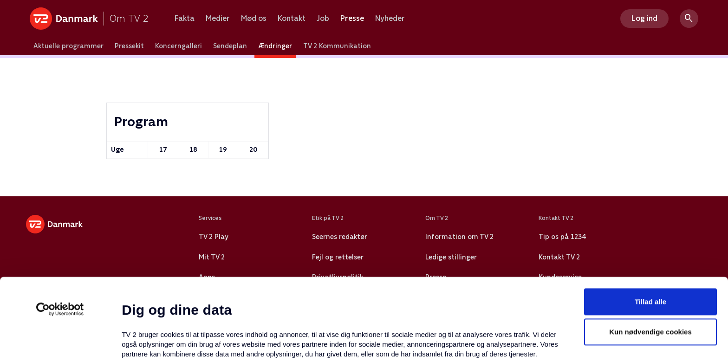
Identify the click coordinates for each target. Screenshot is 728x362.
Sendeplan (230, 46)
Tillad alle (650, 226)
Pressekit (129, 46)
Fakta (185, 18)
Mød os (253, 18)
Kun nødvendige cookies (650, 256)
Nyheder (390, 18)
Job (323, 18)
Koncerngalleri (178, 46)
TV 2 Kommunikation (337, 46)
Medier (218, 18)
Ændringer (275, 46)
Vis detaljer (450, 344)
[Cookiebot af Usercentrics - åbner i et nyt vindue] (60, 233)
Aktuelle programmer (68, 46)
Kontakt (292, 18)
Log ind (644, 18)
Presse (352, 18)
